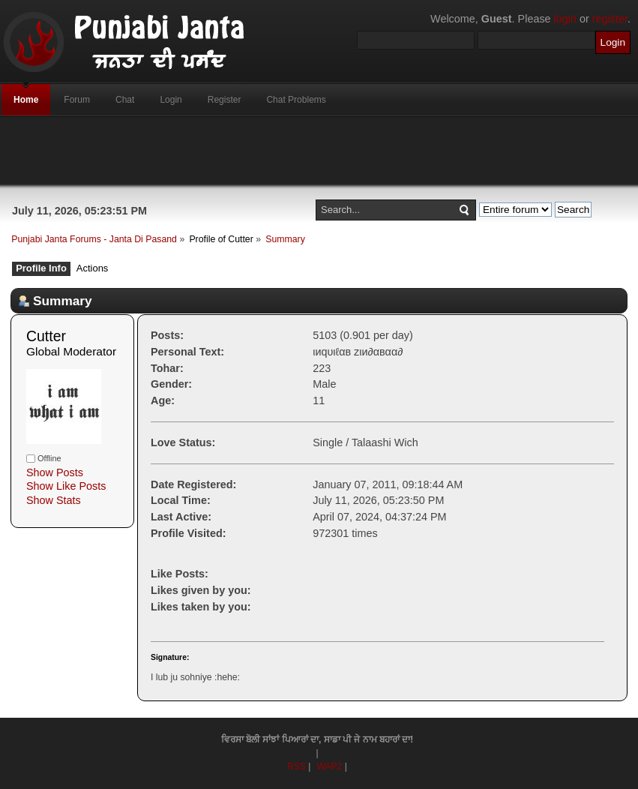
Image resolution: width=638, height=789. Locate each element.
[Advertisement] (319, 150)
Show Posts (54, 472)
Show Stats (53, 500)
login (565, 19)
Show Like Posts (66, 486)
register (610, 19)
